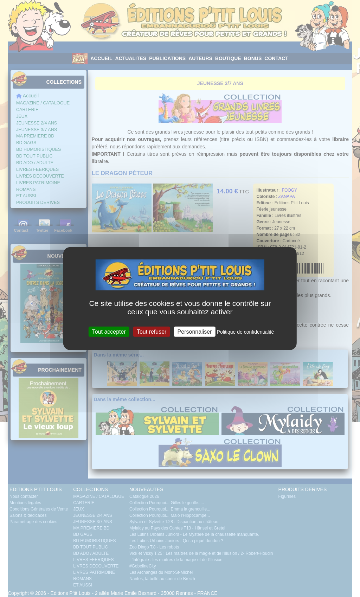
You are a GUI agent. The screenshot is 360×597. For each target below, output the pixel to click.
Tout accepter (109, 331)
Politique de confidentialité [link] (245, 331)
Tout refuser (151, 331)
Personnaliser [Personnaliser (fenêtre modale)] (195, 331)
